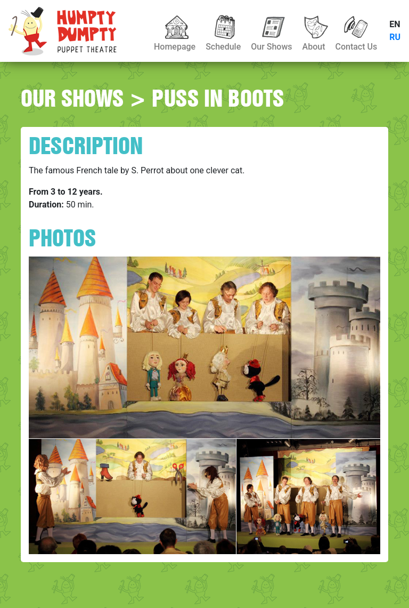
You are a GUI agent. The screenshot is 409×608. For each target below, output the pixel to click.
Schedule (223, 47)
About (313, 47)
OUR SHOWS (72, 97)
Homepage (174, 47)
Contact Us (356, 47)
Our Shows (271, 47)
